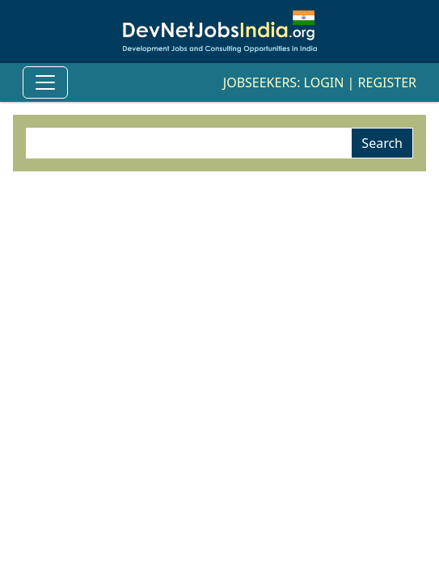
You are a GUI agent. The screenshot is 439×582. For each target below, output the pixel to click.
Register (387, 82)
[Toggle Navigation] (45, 82)
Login (324, 82)
